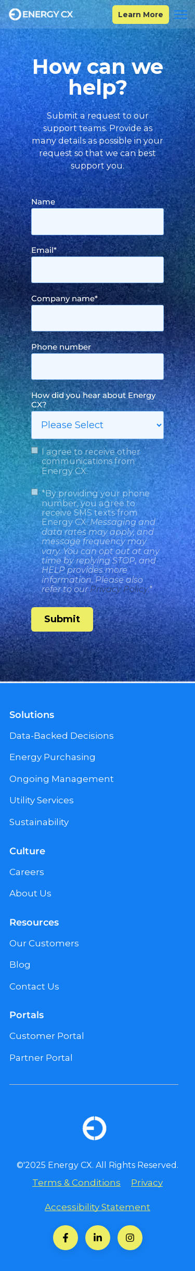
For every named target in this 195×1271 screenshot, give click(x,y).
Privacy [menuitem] (147, 1182)
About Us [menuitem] (30, 893)
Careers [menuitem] (26, 872)
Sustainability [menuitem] (39, 822)
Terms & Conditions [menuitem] (76, 1182)
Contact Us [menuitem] (34, 986)
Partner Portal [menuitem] (41, 1057)
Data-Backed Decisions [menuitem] (61, 735)
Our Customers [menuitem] (44, 943)
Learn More (140, 14)
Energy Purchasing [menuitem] (52, 757)
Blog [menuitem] (20, 964)
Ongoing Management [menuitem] (61, 779)
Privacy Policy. (119, 589)
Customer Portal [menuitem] (46, 1036)
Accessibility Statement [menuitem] (97, 1207)
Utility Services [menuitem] (41, 800)
